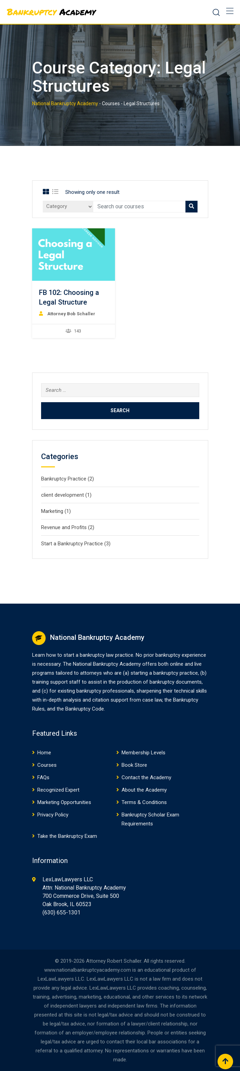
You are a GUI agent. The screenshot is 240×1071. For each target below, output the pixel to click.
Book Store (134, 765)
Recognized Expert (58, 790)
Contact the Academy (146, 777)
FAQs (43, 777)
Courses (47, 765)
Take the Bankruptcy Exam (67, 836)
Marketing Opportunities (64, 802)
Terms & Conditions (144, 802)
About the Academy (144, 790)
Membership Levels (143, 753)
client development (62, 495)
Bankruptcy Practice (63, 479)
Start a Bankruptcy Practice (72, 544)
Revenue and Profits (64, 527)
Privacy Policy (52, 815)
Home (44, 753)
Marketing (52, 511)
